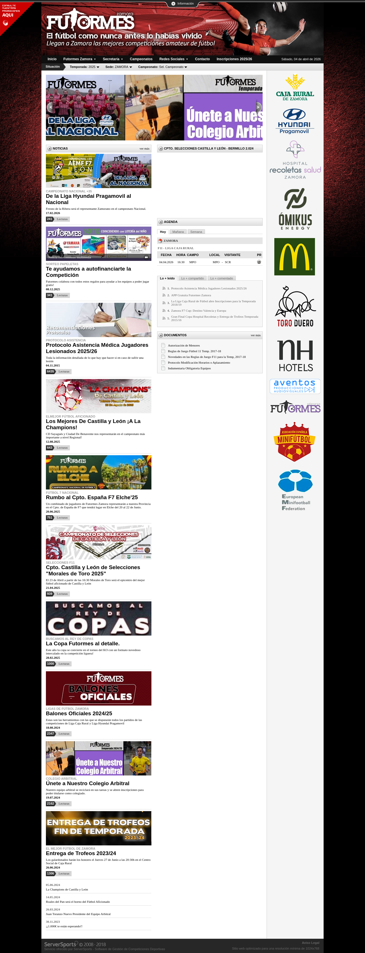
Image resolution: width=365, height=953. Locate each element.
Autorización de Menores (184, 345)
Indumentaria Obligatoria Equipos (189, 368)
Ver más (144, 148)
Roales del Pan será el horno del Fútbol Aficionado (78, 901)
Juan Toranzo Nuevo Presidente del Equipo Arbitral (78, 914)
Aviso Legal (310, 942)
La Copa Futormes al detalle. (83, 643)
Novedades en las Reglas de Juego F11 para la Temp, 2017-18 (207, 356)
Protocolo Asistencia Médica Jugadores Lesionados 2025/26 (209, 288)
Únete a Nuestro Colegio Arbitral (87, 783)
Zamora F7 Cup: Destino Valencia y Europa (198, 310)
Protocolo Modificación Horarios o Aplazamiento (199, 362)
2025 (83, 66)
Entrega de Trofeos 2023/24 (81, 853)
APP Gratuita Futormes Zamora (191, 295)
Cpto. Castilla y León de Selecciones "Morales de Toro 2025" (93, 570)
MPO (216, 262)
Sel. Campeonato (160, 66)
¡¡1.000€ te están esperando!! (64, 926)
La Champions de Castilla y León (67, 889)
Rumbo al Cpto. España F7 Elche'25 (92, 497)
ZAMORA (117, 66)
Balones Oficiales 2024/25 (79, 713)
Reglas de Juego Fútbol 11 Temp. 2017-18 (194, 351)
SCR (228, 262)
